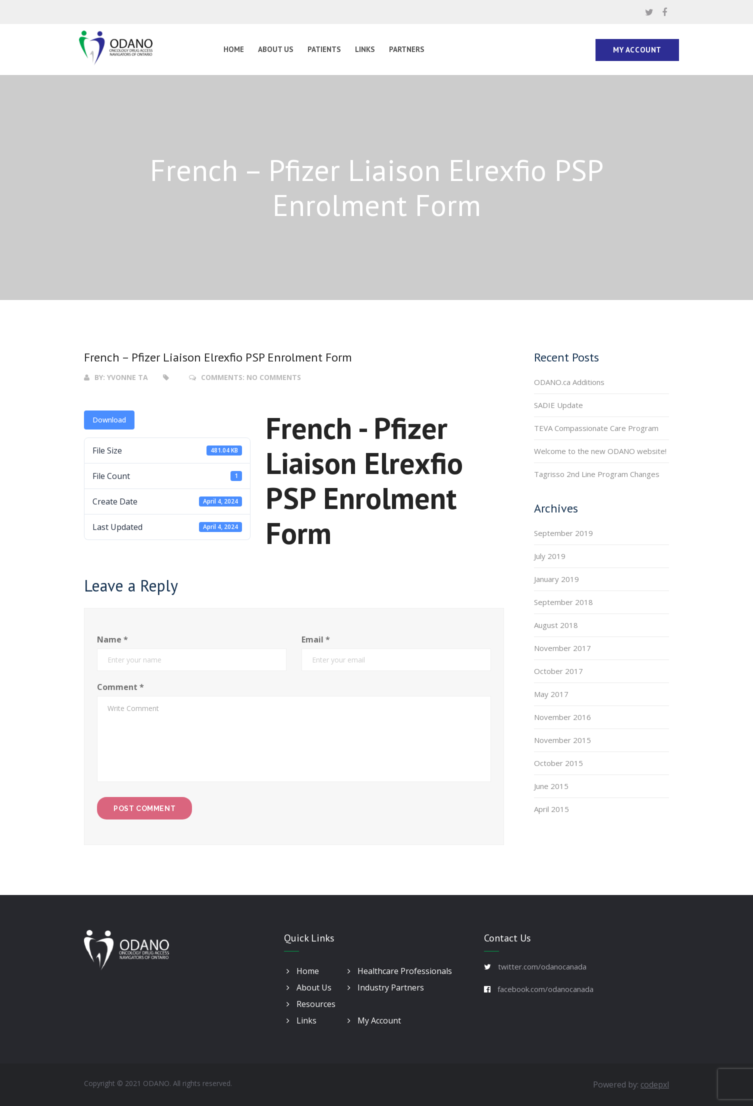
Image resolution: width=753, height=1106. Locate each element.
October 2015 (558, 763)
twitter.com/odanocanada (542, 967)
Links (365, 49)
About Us (276, 49)
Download (109, 419)
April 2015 (551, 809)
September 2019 (563, 533)
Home (234, 49)
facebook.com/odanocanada (546, 989)
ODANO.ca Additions (569, 382)
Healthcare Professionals (400, 971)
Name (112, 639)
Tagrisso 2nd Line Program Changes (597, 474)
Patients (324, 49)
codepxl (654, 1084)
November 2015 (562, 740)
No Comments (273, 377)
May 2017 (551, 694)
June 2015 (551, 786)
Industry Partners (386, 987)
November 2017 (562, 648)
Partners (406, 49)
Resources (311, 1004)
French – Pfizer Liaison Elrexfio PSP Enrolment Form (218, 357)
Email (316, 639)
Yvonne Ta (127, 377)
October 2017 (558, 671)
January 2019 (556, 579)
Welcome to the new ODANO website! (600, 451)
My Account (637, 49)
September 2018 (563, 602)
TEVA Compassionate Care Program (596, 428)
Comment (120, 687)
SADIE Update (558, 405)
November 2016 (562, 717)
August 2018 (556, 625)
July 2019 (550, 556)
